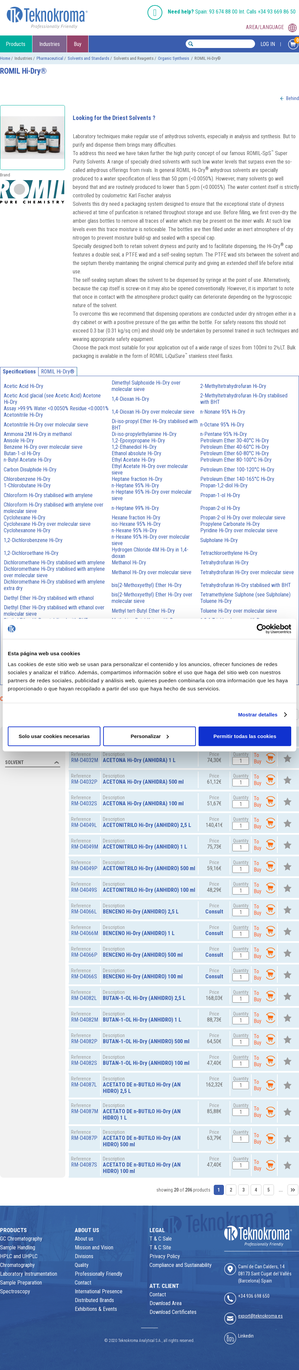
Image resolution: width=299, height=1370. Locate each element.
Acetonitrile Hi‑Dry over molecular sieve (46, 424)
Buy (78, 44)
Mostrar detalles (258, 714)
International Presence (98, 1291)
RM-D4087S (84, 1164)
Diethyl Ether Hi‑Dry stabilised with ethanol (49, 598)
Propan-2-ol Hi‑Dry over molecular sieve (242, 517)
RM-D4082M (84, 1020)
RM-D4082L (84, 998)
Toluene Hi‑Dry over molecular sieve (238, 611)
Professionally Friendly (98, 1274)
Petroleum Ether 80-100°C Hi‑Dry (236, 460)
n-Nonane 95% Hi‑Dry (222, 412)
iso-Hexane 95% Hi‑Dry (136, 524)
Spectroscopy (15, 1291)
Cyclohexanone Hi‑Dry (27, 530)
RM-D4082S (84, 1063)
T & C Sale (161, 1239)
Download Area (166, 1303)
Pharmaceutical (50, 58)
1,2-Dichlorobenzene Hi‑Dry (33, 540)
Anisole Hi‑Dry (19, 440)
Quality (82, 1265)
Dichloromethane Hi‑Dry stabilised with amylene (54, 562)
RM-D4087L (84, 1084)
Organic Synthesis (174, 58)
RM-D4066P (84, 955)
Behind (292, 98)
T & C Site (160, 1247)
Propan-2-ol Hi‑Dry (220, 508)
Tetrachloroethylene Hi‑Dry (228, 553)
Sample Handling (17, 1247)
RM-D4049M (84, 846)
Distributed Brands (94, 1300)
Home (5, 58)
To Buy (264, 758)
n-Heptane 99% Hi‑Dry (135, 508)
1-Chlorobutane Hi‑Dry (27, 485)
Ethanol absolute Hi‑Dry (136, 453)
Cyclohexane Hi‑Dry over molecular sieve (47, 524)
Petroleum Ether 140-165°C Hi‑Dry (237, 479)
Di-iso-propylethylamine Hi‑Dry (144, 434)
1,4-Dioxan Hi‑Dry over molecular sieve (153, 412)
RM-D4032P (84, 782)
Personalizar (150, 736)
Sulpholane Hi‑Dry (219, 540)
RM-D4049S (84, 890)
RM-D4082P (84, 1041)
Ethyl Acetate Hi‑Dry (133, 460)
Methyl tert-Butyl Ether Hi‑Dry (143, 611)
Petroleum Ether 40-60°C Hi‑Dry (234, 447)
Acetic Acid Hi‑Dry (23, 386)
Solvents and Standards (88, 58)
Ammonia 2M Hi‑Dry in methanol (38, 434)
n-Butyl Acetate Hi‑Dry (27, 460)
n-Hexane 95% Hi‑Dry (134, 530)
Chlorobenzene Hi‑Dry (27, 479)
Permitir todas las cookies (244, 736)
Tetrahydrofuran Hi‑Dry (224, 562)
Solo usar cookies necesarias (54, 736)
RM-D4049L (84, 825)
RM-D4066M (84, 933)
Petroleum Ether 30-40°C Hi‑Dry (234, 440)
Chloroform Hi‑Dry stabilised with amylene (48, 495)
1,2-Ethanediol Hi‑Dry (134, 447)
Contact (83, 1282)
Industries (49, 44)
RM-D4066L (84, 911)
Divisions (84, 1256)
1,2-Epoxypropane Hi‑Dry (138, 440)
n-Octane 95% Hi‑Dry (222, 424)
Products (15, 44)
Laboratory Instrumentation (28, 1274)
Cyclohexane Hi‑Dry (24, 517)
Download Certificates (173, 1312)
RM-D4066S (84, 976)
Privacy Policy (165, 1256)
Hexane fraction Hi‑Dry (136, 517)
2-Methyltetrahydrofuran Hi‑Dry (233, 386)
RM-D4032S (84, 803)
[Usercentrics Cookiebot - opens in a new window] (261, 629)
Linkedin (246, 1336)
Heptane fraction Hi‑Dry (137, 479)
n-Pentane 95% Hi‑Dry (223, 434)
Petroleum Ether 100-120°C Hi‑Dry (237, 469)
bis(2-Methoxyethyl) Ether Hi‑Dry (146, 585)
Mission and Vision (94, 1247)
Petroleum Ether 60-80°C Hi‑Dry (234, 453)
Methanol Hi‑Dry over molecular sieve (151, 572)
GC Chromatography (21, 1239)
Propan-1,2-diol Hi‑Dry (224, 485)
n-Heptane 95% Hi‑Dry (135, 485)
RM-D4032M (84, 760)
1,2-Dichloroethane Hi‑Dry (31, 553)
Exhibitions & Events (96, 1309)
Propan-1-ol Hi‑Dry (220, 495)
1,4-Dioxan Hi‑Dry (130, 399)
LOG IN (267, 44)
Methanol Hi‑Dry (129, 562)
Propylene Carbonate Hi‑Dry (230, 524)
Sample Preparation (21, 1282)
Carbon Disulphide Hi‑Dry (30, 469)
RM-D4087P (84, 1138)
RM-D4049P (84, 868)
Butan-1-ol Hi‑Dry (22, 453)
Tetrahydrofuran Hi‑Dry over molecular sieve (247, 572)
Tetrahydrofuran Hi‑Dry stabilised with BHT (245, 585)
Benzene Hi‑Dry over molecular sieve (43, 447)
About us (84, 1239)
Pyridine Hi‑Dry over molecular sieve (239, 530)
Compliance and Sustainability (181, 1265)
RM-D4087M (84, 1111)
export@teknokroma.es (260, 1316)
